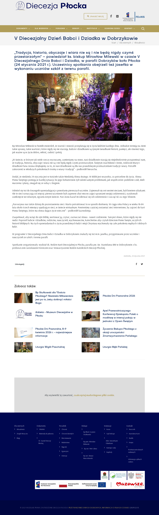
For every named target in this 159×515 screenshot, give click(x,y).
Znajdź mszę (95, 16)
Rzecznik (132, 429)
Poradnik (62, 426)
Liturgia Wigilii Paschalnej (50, 347)
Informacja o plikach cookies (135, 460)
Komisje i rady (111, 448)
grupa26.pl (134, 507)
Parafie (131, 438)
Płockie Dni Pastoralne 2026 (119, 296)
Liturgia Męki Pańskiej (115, 347)
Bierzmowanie (66, 438)
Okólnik (42, 429)
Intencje (64, 456)
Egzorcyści (65, 451)
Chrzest (64, 429)
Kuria (108, 429)
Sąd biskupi (111, 434)
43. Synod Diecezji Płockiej (44, 442)
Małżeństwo (65, 442)
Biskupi (84, 426)
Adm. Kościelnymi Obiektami (112, 442)
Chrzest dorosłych (68, 434)
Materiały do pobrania (46, 434)
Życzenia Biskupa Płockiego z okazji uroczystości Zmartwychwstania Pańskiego (120, 332)
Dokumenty (41, 426)
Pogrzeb (64, 447)
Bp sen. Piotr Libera (90, 449)
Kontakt (130, 426)
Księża (131, 442)
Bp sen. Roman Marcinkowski (88, 457)
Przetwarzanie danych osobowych (135, 451)
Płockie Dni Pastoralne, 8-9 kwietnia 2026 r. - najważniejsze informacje (53, 332)
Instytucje (107, 426)
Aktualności (21, 429)
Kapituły (109, 452)
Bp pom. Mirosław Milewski (89, 443)
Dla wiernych (19, 426)
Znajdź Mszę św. (22, 434)
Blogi (18, 438)
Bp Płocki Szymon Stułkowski (89, 433)
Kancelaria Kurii (134, 434)
